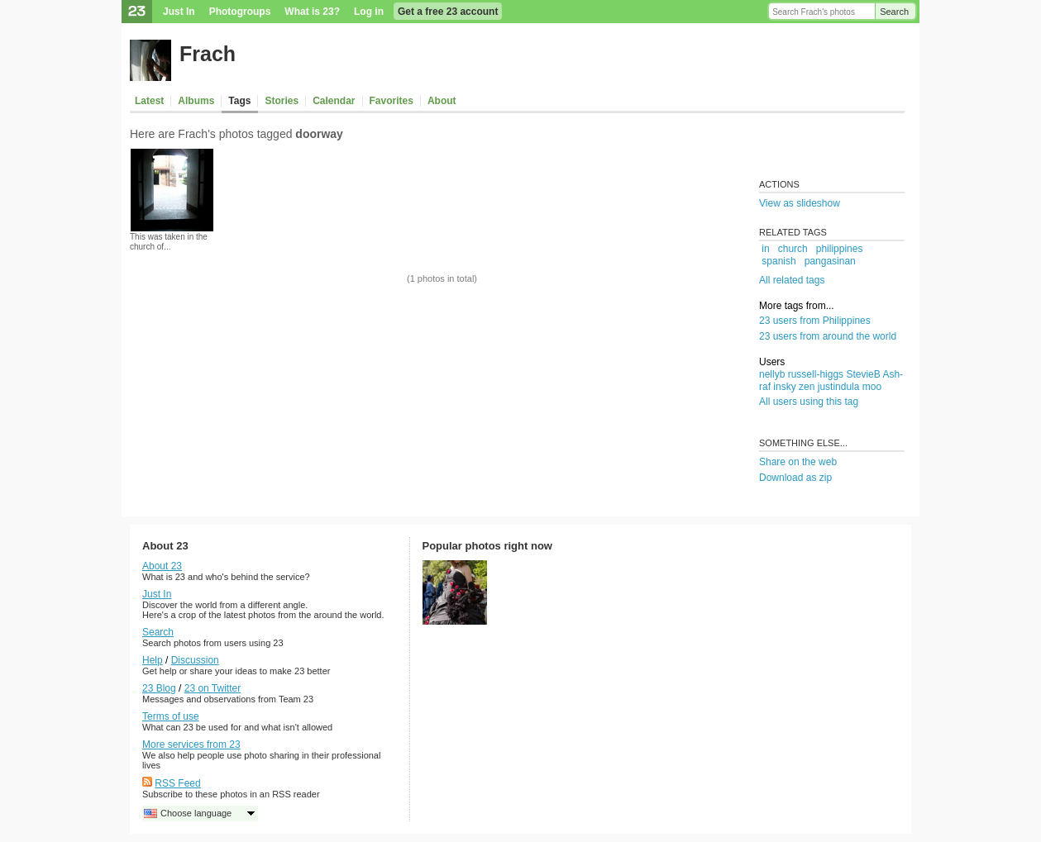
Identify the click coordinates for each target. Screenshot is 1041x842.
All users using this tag (808, 401)
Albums (196, 101)
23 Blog (159, 688)
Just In (179, 11)
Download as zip (795, 477)
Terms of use (170, 716)
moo (871, 386)
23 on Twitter (212, 688)
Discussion (195, 660)
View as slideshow (799, 203)
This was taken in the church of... (169, 241)
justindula (839, 386)
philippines (839, 249)
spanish (778, 261)
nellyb (772, 374)
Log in (369, 11)
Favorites (391, 101)
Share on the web (798, 462)
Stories (281, 101)
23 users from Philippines (815, 320)
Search (894, 12)
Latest (149, 101)
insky (784, 386)
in (765, 249)
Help (152, 660)
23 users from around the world (827, 336)
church (793, 249)
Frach (207, 53)
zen (806, 386)
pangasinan (830, 261)
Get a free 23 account (448, 11)
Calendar (334, 101)
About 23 (162, 566)
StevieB (863, 374)
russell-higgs (815, 374)
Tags (239, 101)
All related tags (791, 280)
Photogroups (240, 11)
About (441, 101)
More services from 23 (191, 744)
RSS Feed (177, 783)
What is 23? (312, 11)
